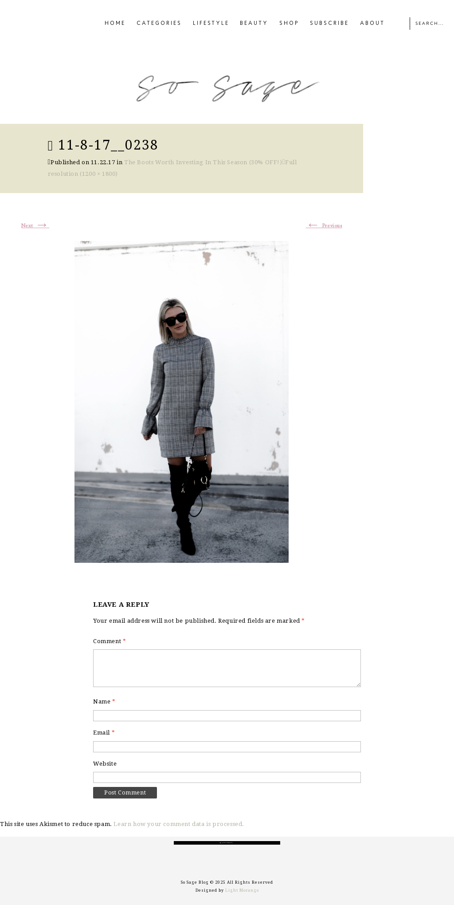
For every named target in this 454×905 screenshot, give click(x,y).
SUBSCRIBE (329, 23)
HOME (115, 23)
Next (35, 226)
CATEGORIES (159, 23)
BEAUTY (254, 23)
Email (104, 732)
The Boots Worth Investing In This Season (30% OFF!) (203, 162)
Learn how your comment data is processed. (179, 824)
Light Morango (242, 890)
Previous (324, 226)
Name (104, 701)
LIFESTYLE (211, 23)
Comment (109, 641)
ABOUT (372, 23)
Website (105, 763)
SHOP (289, 23)
